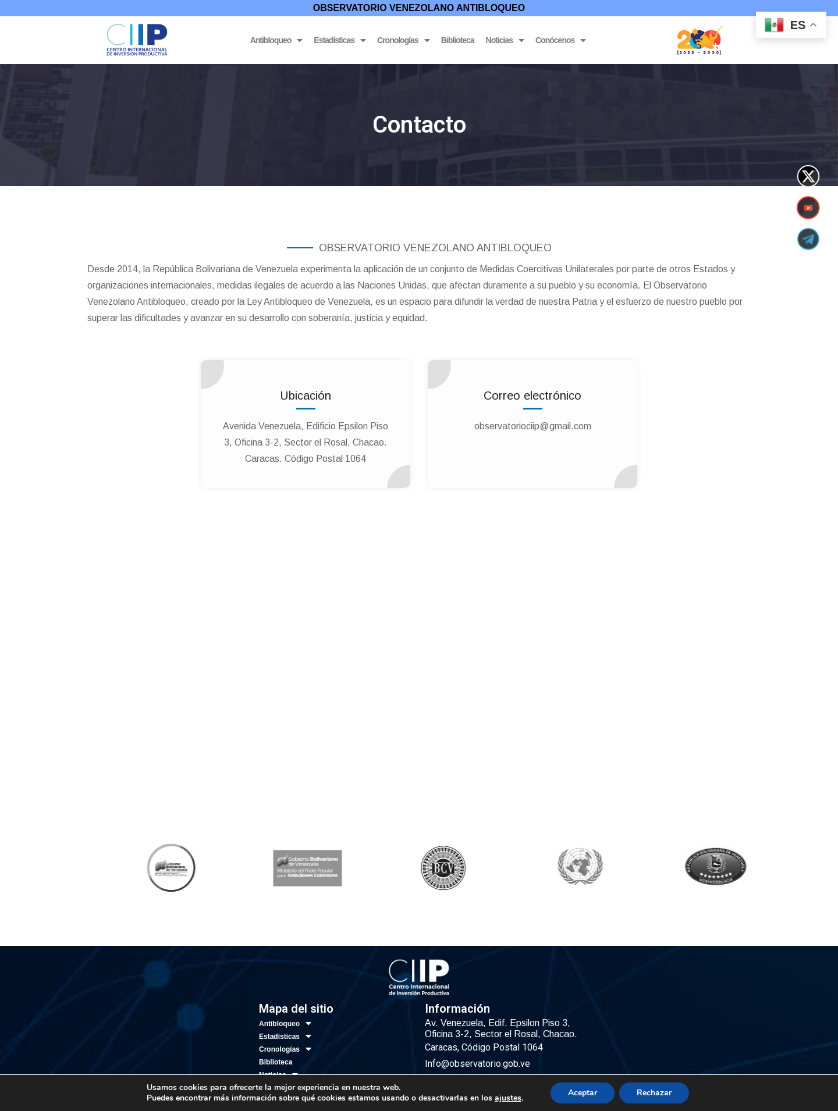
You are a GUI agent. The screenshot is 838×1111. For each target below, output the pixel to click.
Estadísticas (339, 40)
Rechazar (654, 1092)
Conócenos (560, 40)
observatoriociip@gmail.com (532, 426)
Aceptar (582, 1092)
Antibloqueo (276, 40)
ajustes (508, 1098)
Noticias (505, 40)
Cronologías (403, 40)
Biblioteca (457, 40)
